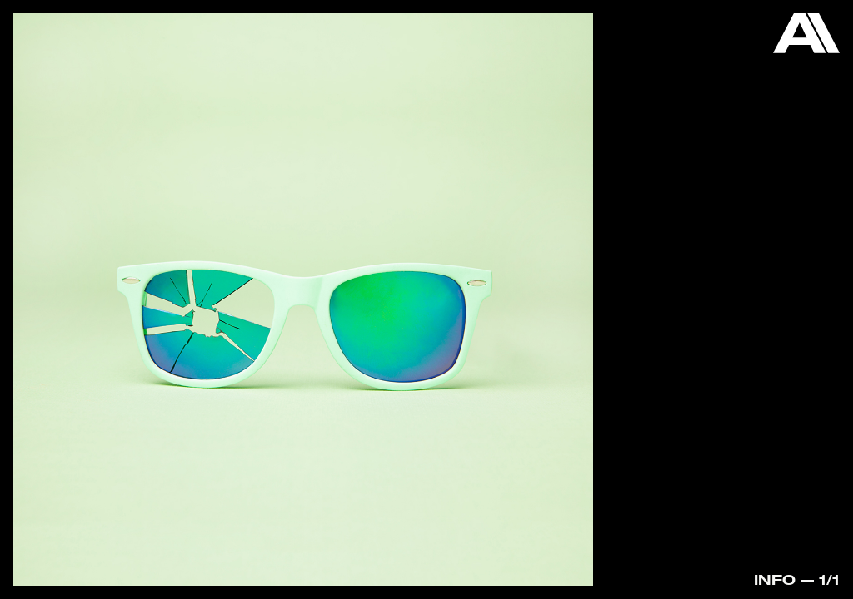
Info (775, 579)
